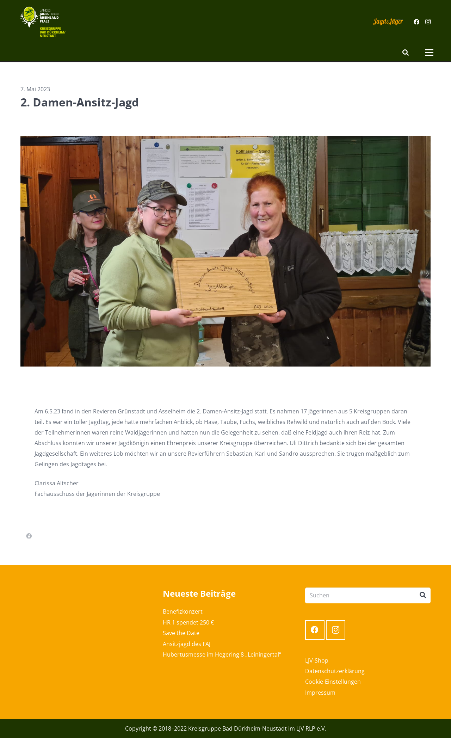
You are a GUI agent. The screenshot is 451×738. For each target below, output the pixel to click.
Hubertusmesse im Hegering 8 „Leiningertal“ (222, 654)
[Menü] (429, 52)
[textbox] (225, 452)
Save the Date (181, 633)
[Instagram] (427, 21)
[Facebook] (416, 21)
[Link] (43, 21)
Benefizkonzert (183, 611)
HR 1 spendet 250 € (188, 622)
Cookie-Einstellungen (333, 681)
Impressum (320, 692)
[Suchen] (406, 53)
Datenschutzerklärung (335, 671)
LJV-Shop (316, 660)
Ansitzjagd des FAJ (186, 644)
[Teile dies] (28, 536)
